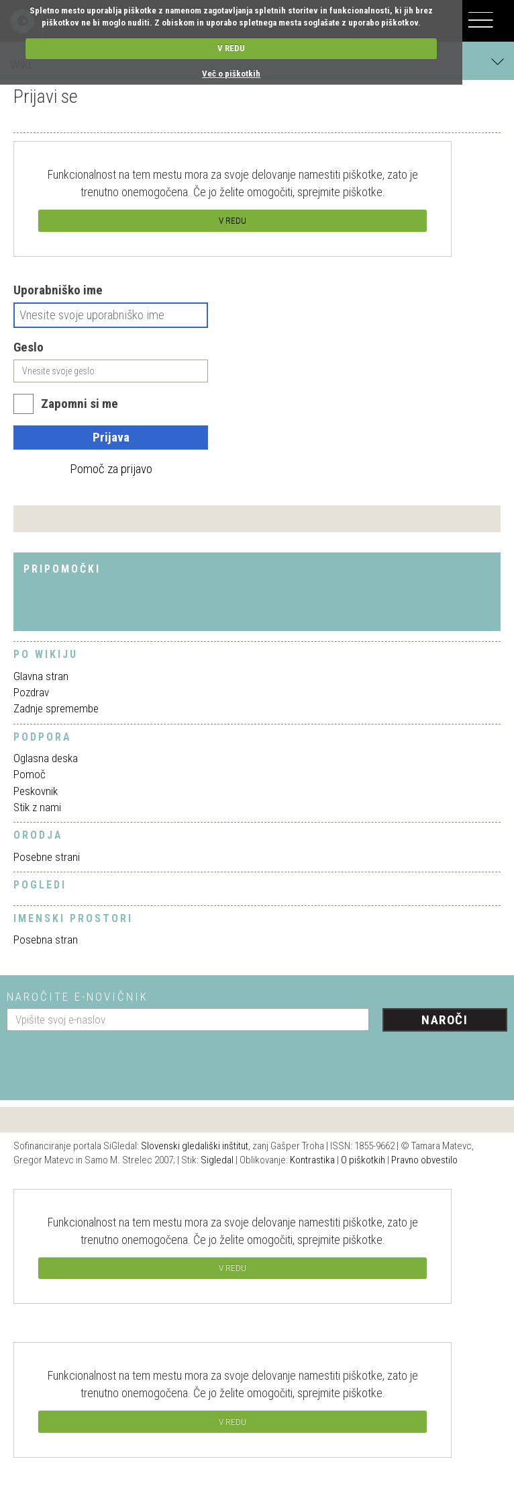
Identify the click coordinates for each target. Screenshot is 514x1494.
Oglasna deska (45, 758)
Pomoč (29, 774)
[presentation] (109, 1060)
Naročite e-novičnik (77, 996)
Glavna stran (40, 676)
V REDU (231, 48)
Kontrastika (312, 1160)
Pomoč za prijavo (111, 468)
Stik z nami (37, 807)
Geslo (28, 347)
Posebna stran (45, 939)
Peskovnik (35, 791)
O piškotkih (363, 1160)
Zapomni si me (79, 403)
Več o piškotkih (231, 74)
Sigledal (217, 1160)
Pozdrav (31, 692)
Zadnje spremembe (56, 708)
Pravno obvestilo (424, 1160)
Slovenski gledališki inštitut (194, 1146)
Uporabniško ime (58, 290)
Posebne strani (46, 857)
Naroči (444, 1020)
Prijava (111, 437)
